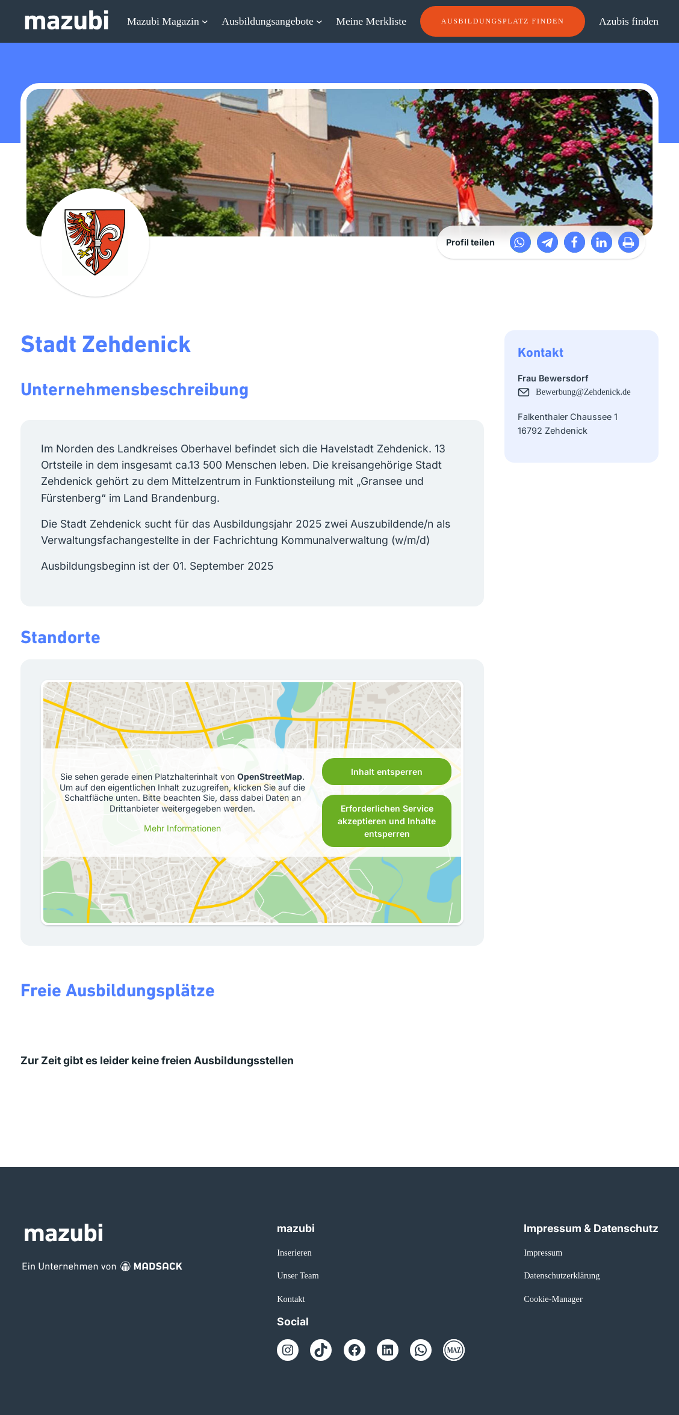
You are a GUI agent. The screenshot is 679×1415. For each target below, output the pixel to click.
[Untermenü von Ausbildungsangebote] (319, 21)
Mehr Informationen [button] (182, 828)
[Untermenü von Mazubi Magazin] (205, 21)
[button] (520, 242)
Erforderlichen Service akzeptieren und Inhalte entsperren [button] (387, 821)
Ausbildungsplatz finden (502, 21)
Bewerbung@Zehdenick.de (583, 391)
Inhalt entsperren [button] (387, 771)
